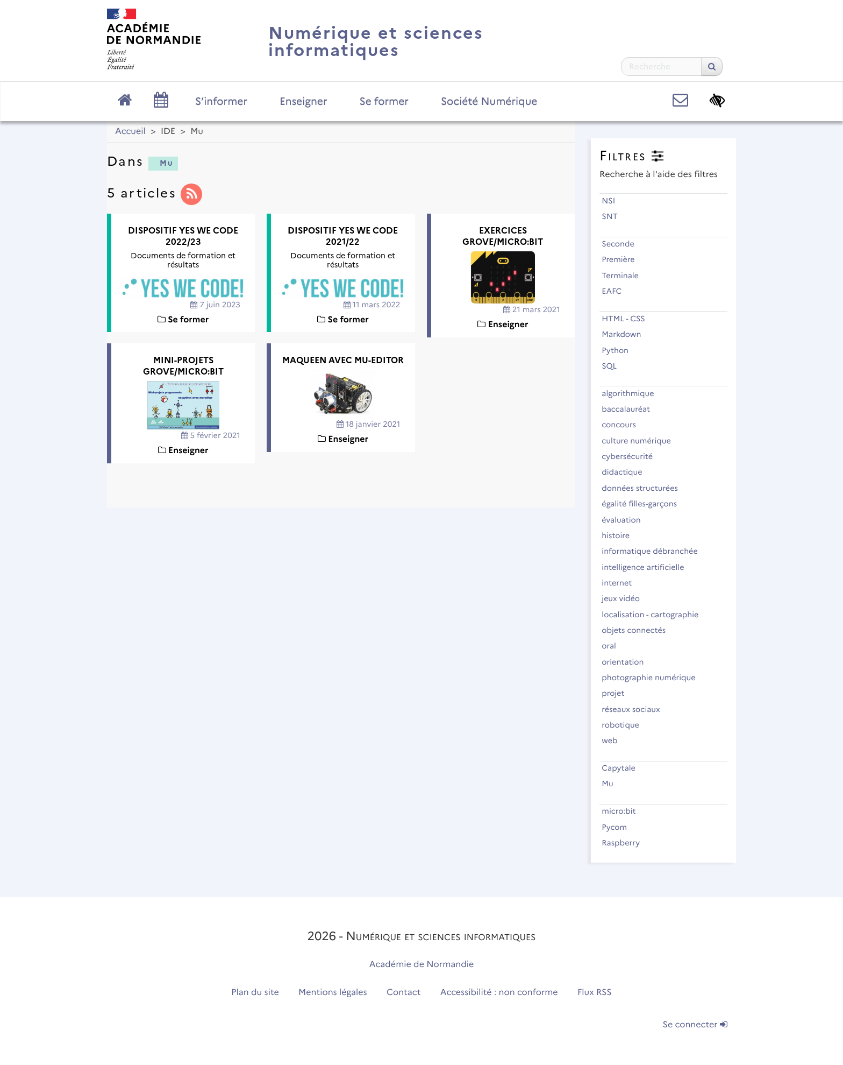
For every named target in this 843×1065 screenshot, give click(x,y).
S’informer (221, 101)
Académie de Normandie (421, 965)
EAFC (616, 291)
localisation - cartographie (655, 614)
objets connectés (638, 630)
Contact (404, 993)
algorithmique (632, 393)
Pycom (619, 827)
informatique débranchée (654, 551)
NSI (613, 201)
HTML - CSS (628, 318)
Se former (384, 101)
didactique (627, 472)
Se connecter (695, 1025)
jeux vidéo (625, 598)
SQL (614, 366)
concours (623, 424)
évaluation (626, 520)
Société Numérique (489, 101)
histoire (620, 535)
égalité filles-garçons (644, 504)
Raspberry (625, 843)
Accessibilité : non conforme (499, 993)
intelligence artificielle (648, 567)
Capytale (623, 768)
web (614, 740)
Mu (162, 163)
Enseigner (303, 101)
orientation (627, 662)
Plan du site (254, 993)
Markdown (626, 334)
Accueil (130, 131)
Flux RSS (594, 993)
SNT (614, 216)
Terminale (625, 275)
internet (621, 583)
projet (618, 693)
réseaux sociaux (635, 709)
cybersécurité (632, 456)
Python (620, 350)
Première (623, 259)
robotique (625, 725)
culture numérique (641, 441)
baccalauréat (631, 409)
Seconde (623, 244)
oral (613, 646)
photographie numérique (653, 677)
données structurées (644, 488)
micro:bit (623, 811)
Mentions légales (332, 993)
